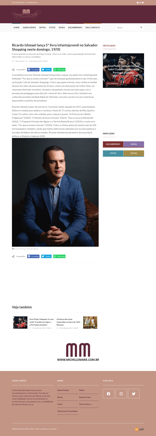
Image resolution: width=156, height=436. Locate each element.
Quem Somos (29, 27)
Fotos (52, 27)
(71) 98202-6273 (31, 2)
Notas (42, 27)
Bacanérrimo (75, 27)
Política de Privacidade (67, 411)
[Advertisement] (93, 14)
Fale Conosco (93, 27)
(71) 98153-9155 (18, 2)
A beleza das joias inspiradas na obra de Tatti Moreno (68, 322)
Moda (62, 27)
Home (16, 27)
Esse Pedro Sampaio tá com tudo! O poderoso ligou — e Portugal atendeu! (42, 322)
